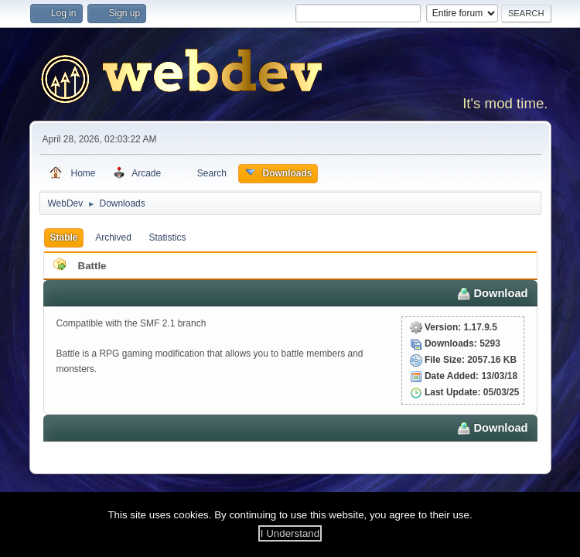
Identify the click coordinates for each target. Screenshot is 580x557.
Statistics (167, 237)
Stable (64, 237)
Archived (113, 237)
